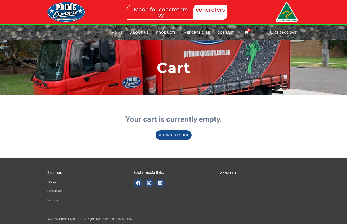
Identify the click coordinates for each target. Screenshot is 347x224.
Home (117, 33)
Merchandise (197, 33)
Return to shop (173, 135)
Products (166, 33)
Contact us (227, 173)
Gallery (52, 200)
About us (139, 33)
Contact (226, 33)
